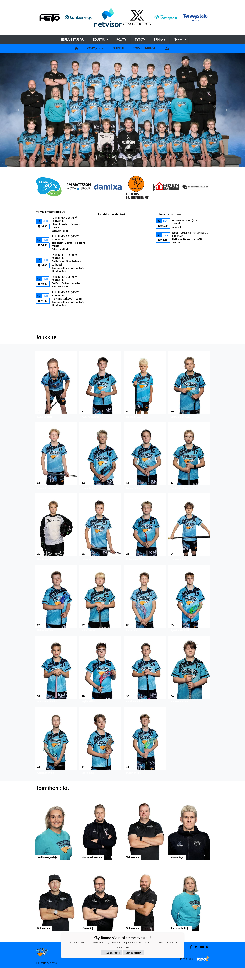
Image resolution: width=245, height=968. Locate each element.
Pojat (121, 39)
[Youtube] (201, 947)
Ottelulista (43, 311)
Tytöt (140, 39)
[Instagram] (206, 947)
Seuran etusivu (72, 39)
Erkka (159, 39)
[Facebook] (190, 947)
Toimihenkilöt (144, 48)
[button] (18, 110)
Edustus (100, 39)
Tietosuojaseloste (46, 962)
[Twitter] (195, 947)
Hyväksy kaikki (112, 952)
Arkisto (180, 39)
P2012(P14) (95, 48)
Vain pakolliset (133, 952)
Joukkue (118, 48)
